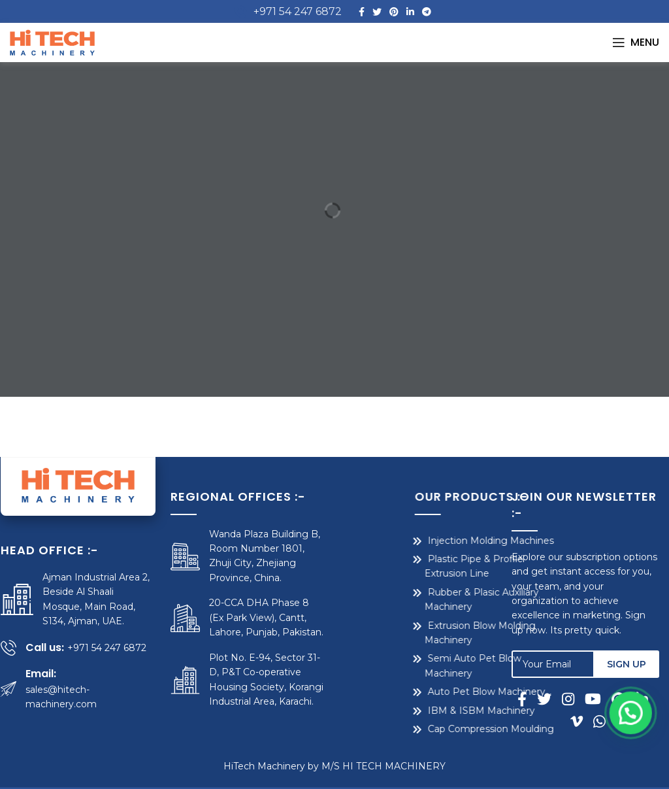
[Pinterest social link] (393, 11)
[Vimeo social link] (579, 721)
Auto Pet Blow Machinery (419, 691)
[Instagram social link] (570, 699)
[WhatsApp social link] (599, 721)
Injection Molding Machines (423, 540)
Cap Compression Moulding (423, 729)
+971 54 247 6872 (297, 11)
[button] (636, 763)
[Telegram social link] (426, 11)
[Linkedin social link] (410, 11)
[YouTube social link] (595, 699)
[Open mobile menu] (636, 42)
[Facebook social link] (361, 11)
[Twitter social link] (376, 11)
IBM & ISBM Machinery (413, 710)
